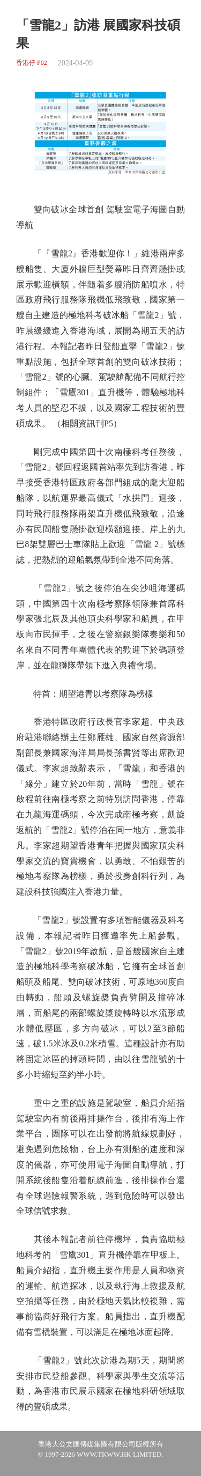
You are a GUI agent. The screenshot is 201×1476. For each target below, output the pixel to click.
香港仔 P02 (31, 63)
